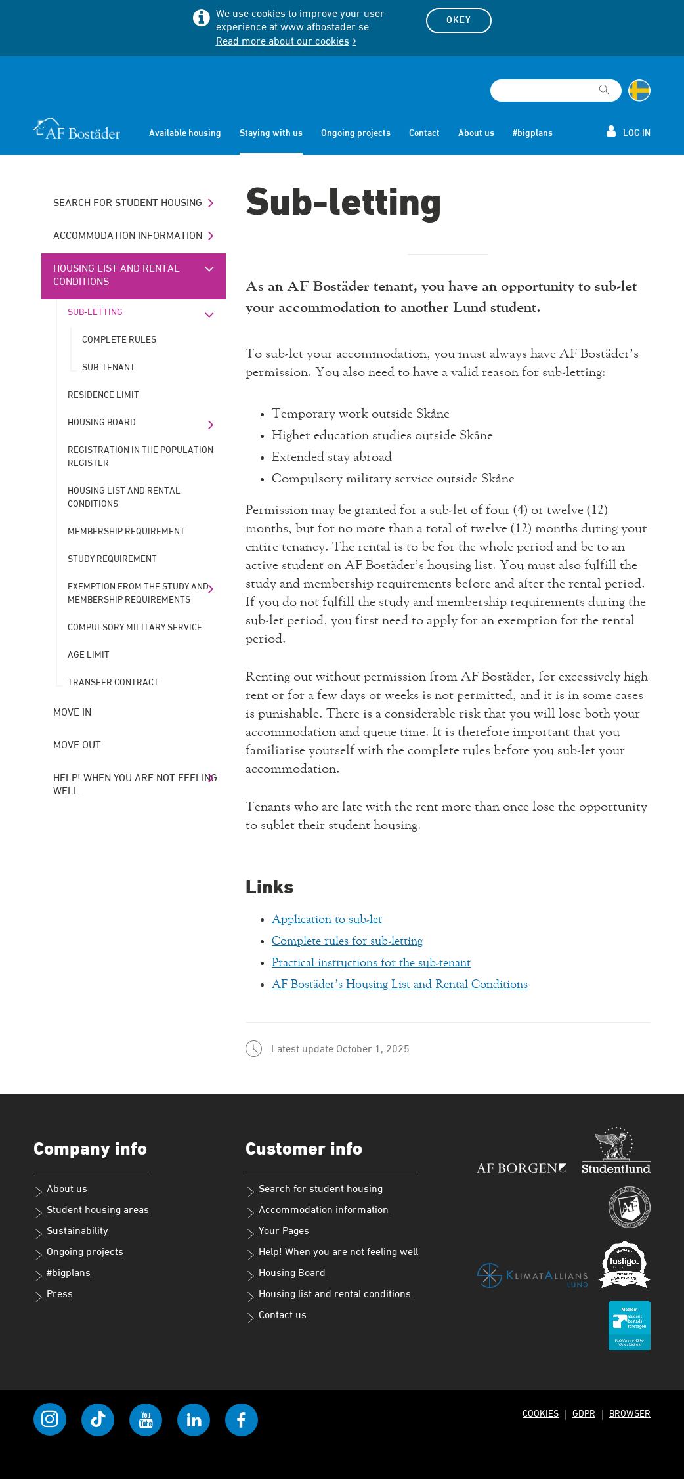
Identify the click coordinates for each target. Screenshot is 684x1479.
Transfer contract (113, 682)
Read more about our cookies (282, 42)
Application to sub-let (334, 919)
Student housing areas (91, 1211)
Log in (629, 131)
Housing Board (102, 422)
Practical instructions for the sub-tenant (383, 962)
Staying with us (271, 133)
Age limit (89, 655)
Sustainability (70, 1232)
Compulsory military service (135, 627)
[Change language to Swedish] (639, 90)
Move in (72, 713)
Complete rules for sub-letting (357, 940)
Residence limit (103, 395)
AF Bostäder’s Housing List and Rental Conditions (415, 984)
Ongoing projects (356, 133)
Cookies (538, 1414)
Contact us (276, 1316)
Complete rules (119, 340)
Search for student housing (127, 203)
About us (476, 133)
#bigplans (533, 133)
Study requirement (112, 559)
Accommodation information (127, 236)
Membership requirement (126, 531)
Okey (458, 20)
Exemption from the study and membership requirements (138, 593)
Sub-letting (95, 312)
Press (53, 1295)
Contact (424, 133)
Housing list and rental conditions (116, 276)
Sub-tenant (108, 367)
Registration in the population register (140, 457)
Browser (629, 1414)
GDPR (582, 1414)
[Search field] (556, 90)
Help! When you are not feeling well (135, 785)
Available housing (185, 133)
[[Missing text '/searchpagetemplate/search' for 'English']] (604, 84)
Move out (77, 745)
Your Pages (277, 1232)
